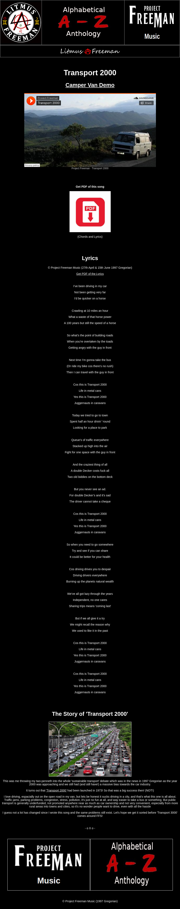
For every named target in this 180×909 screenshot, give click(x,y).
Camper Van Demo (90, 85)
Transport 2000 (100, 168)
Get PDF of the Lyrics (90, 273)
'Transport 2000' (56, 790)
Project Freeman (81, 168)
